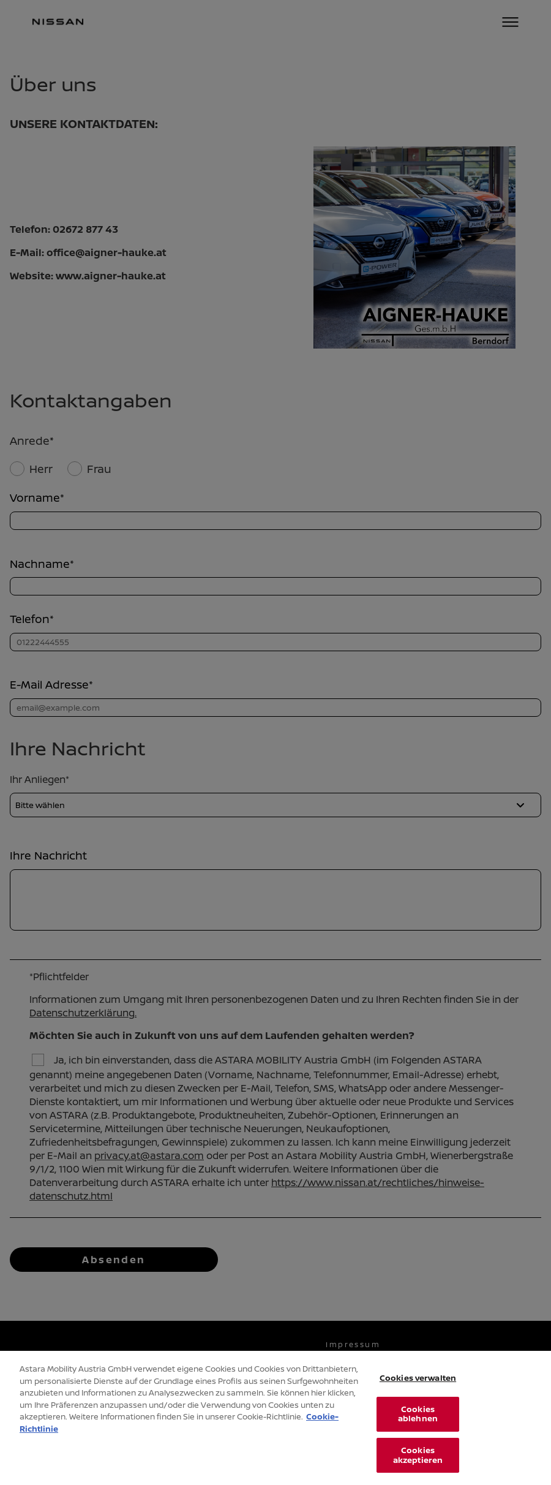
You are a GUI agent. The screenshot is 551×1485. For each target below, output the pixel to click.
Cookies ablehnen (418, 1427)
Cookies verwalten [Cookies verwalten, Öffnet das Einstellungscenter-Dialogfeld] (418, 1391)
